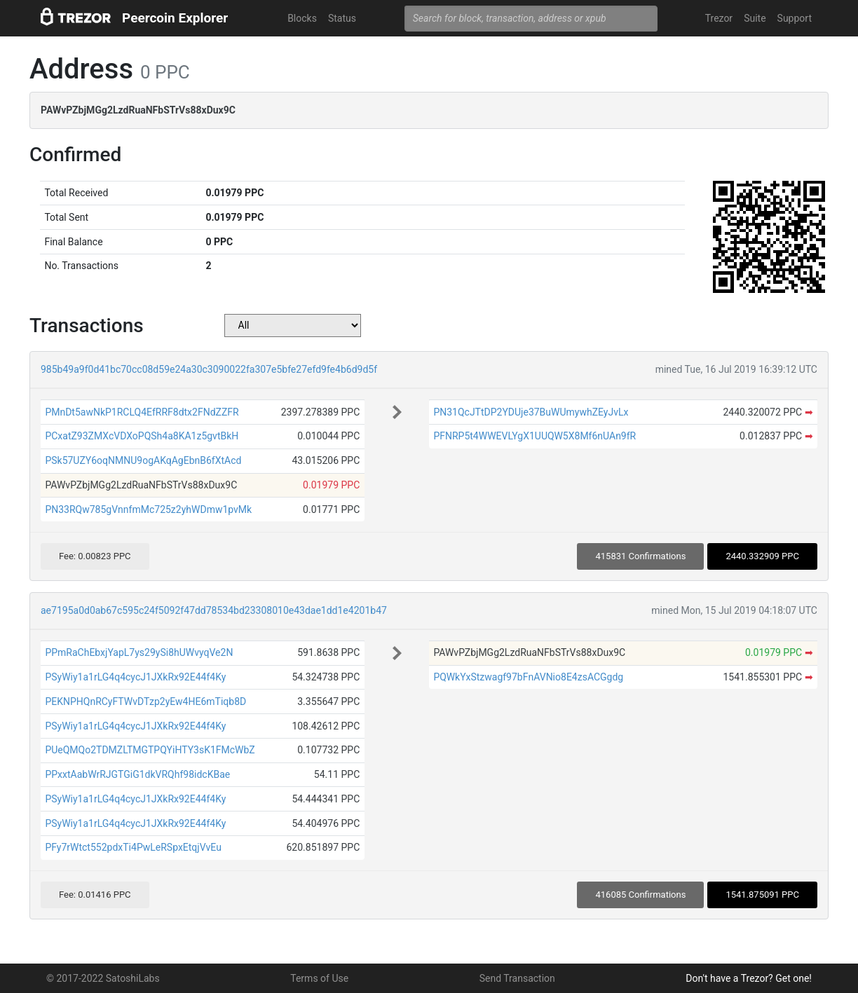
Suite (754, 18)
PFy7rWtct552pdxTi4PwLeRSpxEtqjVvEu (133, 847)
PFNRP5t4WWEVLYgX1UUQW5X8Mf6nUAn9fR (534, 435)
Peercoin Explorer (175, 18)
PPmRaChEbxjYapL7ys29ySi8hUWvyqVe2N (139, 652)
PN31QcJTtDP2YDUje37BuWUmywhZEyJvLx (530, 412)
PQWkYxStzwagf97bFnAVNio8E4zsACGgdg (528, 677)
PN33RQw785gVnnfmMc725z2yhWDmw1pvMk (148, 509)
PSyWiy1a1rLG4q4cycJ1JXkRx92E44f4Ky (135, 677)
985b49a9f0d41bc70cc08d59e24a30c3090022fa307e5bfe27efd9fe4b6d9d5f (209, 369)
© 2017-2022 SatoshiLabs (103, 978)
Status (342, 18)
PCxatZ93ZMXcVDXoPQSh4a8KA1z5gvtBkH (141, 435)
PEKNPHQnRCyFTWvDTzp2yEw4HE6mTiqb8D (145, 701)
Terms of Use (319, 978)
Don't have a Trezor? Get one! (749, 978)
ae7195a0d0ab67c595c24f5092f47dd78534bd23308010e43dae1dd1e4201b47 (214, 610)
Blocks (302, 18)
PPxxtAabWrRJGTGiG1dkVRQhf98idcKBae (137, 774)
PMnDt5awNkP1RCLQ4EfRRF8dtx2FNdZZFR (141, 412)
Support (794, 18)
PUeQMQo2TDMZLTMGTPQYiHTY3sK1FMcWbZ (149, 749)
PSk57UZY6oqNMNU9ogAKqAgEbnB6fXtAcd (143, 460)
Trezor (719, 18)
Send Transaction (517, 978)
